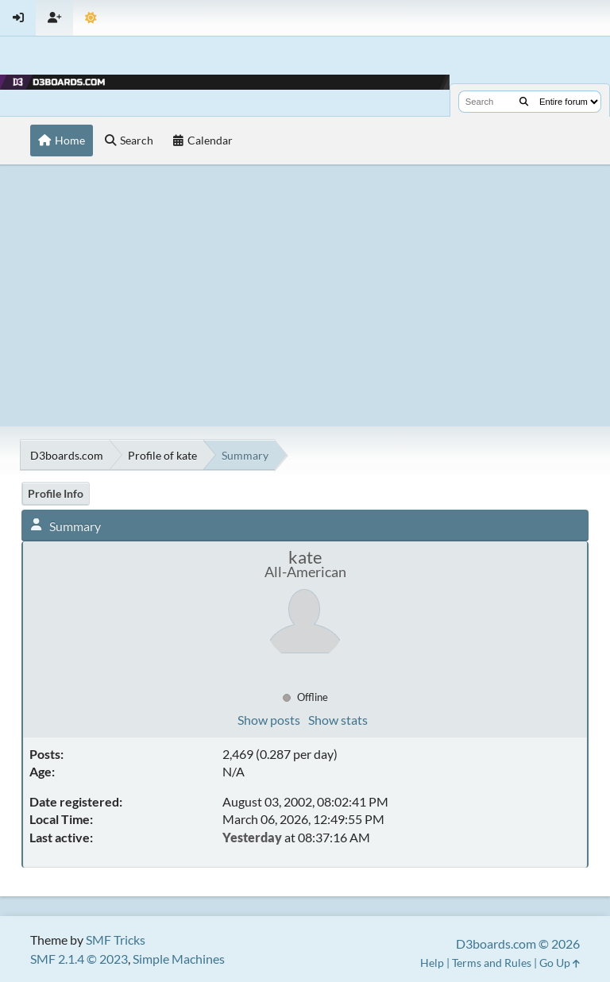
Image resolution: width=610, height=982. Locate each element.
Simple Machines (179, 958)
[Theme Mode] (91, 18)
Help (432, 962)
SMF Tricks (115, 939)
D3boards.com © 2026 (518, 943)
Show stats (338, 719)
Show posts (268, 719)
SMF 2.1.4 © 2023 (79, 958)
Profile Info (55, 493)
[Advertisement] (305, 295)
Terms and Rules (491, 962)
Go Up (559, 962)
